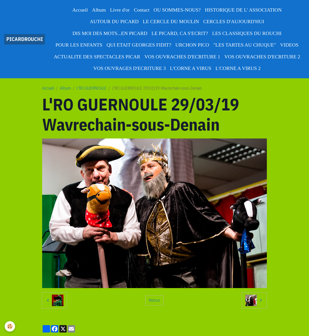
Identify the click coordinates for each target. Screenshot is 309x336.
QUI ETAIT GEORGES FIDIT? (139, 45)
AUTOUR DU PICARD (114, 21)
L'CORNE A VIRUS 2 (238, 68)
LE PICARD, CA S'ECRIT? (179, 33)
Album (99, 10)
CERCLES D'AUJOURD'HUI (233, 21)
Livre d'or (120, 10)
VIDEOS (289, 45)
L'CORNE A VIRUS (190, 68)
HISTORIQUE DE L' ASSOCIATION (243, 10)
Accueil (80, 10)
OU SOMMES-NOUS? (177, 10)
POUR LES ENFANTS (79, 45)
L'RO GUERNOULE (91, 88)
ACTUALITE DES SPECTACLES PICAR (97, 57)
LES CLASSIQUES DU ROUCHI (246, 33)
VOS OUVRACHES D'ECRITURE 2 (262, 57)
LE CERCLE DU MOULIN (171, 21)
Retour (154, 300)
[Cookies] (10, 326)
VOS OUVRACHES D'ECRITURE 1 (182, 57)
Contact (141, 10)
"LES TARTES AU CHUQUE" (244, 45)
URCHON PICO (192, 45)
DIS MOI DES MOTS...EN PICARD (110, 33)
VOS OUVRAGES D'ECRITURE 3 (129, 68)
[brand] (24, 39)
